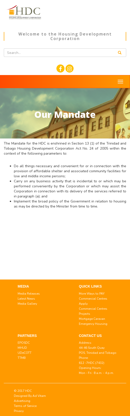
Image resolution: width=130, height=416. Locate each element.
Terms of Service (25, 406)
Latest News (26, 299)
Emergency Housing (93, 324)
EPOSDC (24, 343)
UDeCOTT (24, 353)
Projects (84, 314)
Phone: (83, 358)
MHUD (22, 348)
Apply (83, 304)
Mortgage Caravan (92, 319)
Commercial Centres (93, 299)
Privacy (19, 411)
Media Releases (29, 294)
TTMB (22, 358)
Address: (85, 343)
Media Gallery (27, 304)
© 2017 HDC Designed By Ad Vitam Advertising (30, 396)
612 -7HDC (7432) (91, 363)
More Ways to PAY (92, 294)
